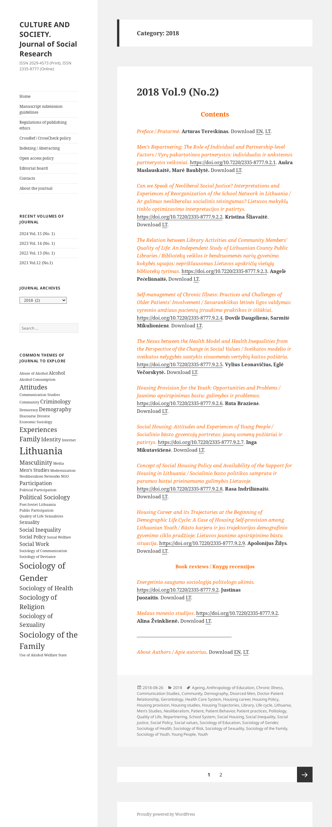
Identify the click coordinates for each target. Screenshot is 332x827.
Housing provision (153, 705)
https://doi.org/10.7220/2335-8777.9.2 (178, 589)
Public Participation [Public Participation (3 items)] (36, 510)
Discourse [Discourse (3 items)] (27, 416)
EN (259, 131)
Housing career (236, 699)
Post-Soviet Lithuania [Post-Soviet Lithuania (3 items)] (37, 504)
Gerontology (172, 699)
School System (202, 716)
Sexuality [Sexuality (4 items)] (29, 522)
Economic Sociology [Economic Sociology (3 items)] (35, 422)
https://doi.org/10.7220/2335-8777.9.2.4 (179, 317)
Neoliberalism (176, 711)
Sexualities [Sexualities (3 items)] (54, 516)
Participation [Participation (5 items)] (35, 483)
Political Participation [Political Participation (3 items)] (37, 490)
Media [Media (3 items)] (58, 463)
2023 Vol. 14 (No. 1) (37, 243)
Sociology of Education (220, 722)
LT (267, 131)
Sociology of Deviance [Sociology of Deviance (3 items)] (37, 556)
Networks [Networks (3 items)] (52, 476)
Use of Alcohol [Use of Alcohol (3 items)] (31, 655)
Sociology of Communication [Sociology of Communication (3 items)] (43, 551)
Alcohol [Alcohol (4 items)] (57, 373)
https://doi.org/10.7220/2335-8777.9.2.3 (224, 271)
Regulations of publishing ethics (42, 125)
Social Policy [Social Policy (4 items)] (32, 537)
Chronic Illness (269, 687)
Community (192, 693)
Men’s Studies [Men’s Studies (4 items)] (34, 470)
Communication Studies (158, 693)
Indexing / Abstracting (39, 148)
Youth (203, 734)
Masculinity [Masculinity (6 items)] (35, 462)
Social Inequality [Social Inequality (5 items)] (40, 529)
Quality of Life (149, 716)
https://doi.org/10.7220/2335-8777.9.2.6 (179, 403)
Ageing (198, 687)
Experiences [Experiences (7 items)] (38, 429)
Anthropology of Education (230, 687)
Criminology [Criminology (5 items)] (55, 401)
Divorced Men (242, 693)
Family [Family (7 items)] (29, 439)
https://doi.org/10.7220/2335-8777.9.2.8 (179, 488)
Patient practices (252, 711)
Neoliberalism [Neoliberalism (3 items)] (31, 476)
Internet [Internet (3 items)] (69, 440)
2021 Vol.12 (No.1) (36, 263)
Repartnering (175, 716)
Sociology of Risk (188, 728)
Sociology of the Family (266, 728)
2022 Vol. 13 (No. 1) (37, 253)
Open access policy (36, 158)
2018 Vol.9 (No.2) (178, 91)
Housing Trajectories (220, 705)
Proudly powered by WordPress (166, 814)
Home (24, 96)
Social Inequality (260, 716)
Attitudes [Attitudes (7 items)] (33, 387)
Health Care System (203, 699)
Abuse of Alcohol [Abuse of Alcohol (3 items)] (33, 373)
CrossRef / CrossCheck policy (45, 138)
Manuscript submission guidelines (41, 109)
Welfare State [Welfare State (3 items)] (55, 655)
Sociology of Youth (153, 734)
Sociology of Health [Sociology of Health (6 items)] (46, 588)
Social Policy (161, 722)
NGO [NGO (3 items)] (65, 476)
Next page (305, 774)
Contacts (27, 178)
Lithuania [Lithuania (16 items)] (41, 450)
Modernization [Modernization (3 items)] (63, 470)
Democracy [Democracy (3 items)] (28, 410)
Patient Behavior (220, 711)
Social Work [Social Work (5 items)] (34, 544)
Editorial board (33, 168)
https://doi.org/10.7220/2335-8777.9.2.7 (200, 442)
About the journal (36, 188)
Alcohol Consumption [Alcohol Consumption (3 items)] (37, 379)
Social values (186, 722)
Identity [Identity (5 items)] (51, 439)
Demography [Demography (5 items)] (55, 409)
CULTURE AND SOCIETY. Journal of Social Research (48, 38)
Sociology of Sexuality (224, 728)
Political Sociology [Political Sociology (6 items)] (44, 497)
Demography (216, 693)
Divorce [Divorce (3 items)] (43, 416)
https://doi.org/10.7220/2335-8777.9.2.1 (233, 162)
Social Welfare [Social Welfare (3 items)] (59, 537)
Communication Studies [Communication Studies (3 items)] (39, 394)
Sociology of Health (154, 728)
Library (247, 705)
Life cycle (264, 705)
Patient (197, 711)
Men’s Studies (149, 711)
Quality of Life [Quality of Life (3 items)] (31, 516)
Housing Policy (265, 699)
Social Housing (230, 716)
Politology (277, 711)
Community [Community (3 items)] (29, 402)
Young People (184, 734)
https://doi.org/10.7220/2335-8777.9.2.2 (179, 216)
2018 (177, 687)
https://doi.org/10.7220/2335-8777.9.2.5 (179, 364)
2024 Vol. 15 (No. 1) (37, 233)
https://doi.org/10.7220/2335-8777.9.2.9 (202, 543)
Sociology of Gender (260, 722)
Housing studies (185, 705)
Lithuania (282, 705)
